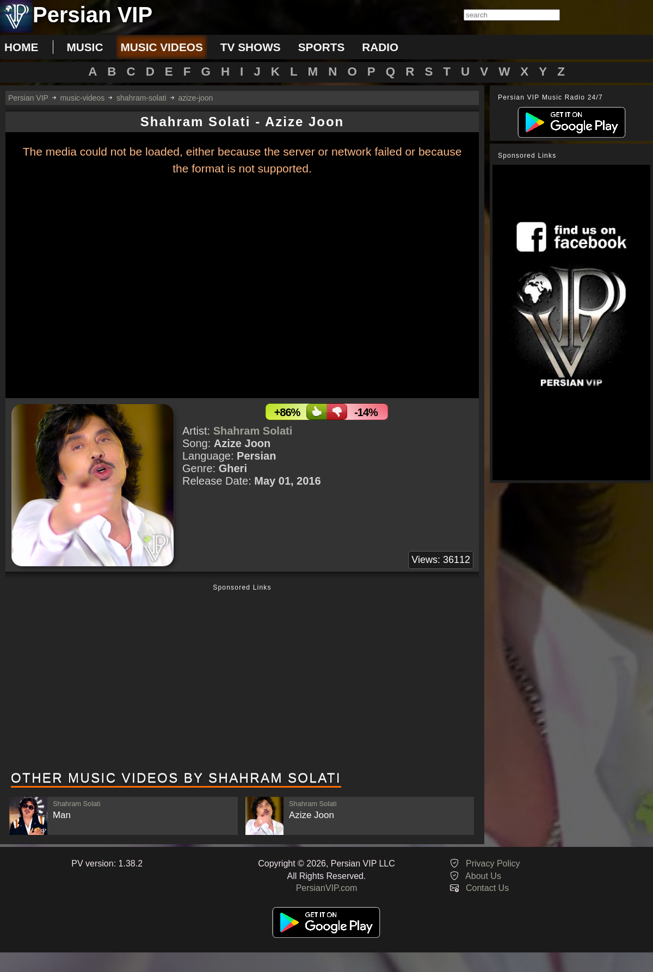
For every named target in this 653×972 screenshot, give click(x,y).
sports (321, 47)
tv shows (250, 47)
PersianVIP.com (327, 888)
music (84, 47)
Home (21, 47)
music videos (161, 47)
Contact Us (487, 888)
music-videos (82, 98)
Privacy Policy (493, 863)
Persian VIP (28, 98)
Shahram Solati (253, 431)
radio (380, 47)
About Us (483, 876)
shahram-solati (141, 98)
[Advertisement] (242, 678)
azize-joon (195, 98)
